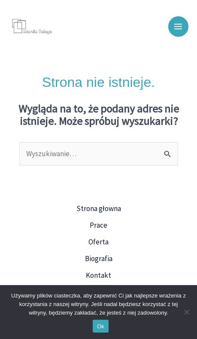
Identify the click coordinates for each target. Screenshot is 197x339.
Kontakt (98, 275)
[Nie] (186, 312)
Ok (100, 326)
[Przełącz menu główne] (178, 26)
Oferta (98, 242)
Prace (98, 225)
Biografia (98, 258)
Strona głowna (98, 208)
